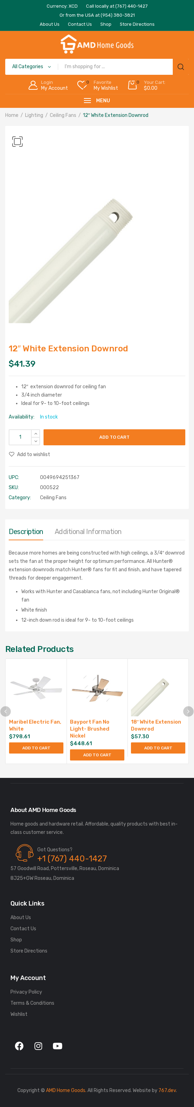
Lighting (34, 115)
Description (26, 531)
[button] (17, 141)
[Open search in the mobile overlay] (97, 66)
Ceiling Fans (63, 115)
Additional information (88, 531)
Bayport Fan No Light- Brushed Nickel (89, 729)
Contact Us (23, 929)
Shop (16, 940)
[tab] (26, 533)
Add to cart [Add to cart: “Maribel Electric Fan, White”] (36, 748)
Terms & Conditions (32, 1003)
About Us (20, 918)
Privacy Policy (26, 992)
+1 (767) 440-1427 (72, 858)
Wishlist (19, 1014)
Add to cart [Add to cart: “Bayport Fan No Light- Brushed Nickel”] (97, 754)
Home (11, 115)
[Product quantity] (24, 437)
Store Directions (28, 951)
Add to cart (114, 437)
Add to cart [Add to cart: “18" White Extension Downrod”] (158, 748)
